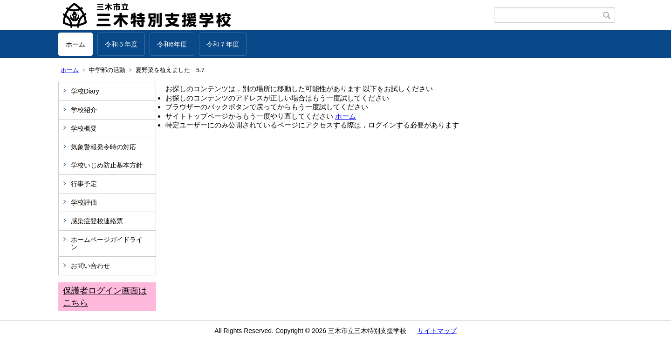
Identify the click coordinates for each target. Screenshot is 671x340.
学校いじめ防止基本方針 (107, 165)
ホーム (75, 44)
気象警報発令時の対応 (103, 147)
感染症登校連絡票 (97, 221)
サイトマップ (437, 330)
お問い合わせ (90, 265)
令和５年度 (121, 44)
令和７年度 (222, 44)
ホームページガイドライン (107, 243)
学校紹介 (84, 109)
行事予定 (87, 183)
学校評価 (84, 202)
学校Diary (85, 91)
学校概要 (84, 128)
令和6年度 (172, 44)
